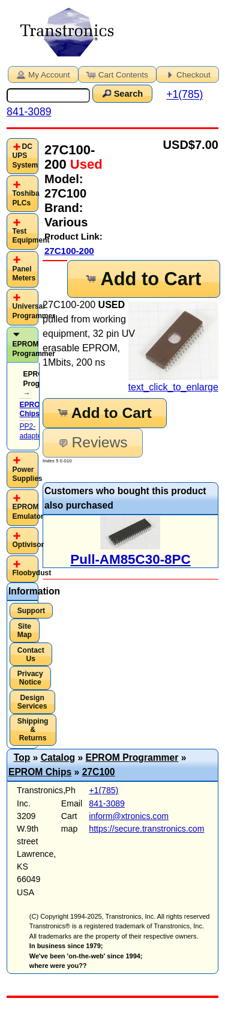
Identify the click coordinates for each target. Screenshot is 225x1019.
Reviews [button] (92, 442)
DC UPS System (25, 155)
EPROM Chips (39, 772)
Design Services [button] (32, 702)
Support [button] (31, 610)
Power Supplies (27, 474)
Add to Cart (143, 278)
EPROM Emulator (27, 512)
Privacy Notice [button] (30, 678)
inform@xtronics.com (129, 816)
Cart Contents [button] (116, 73)
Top (22, 757)
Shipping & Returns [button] (33, 729)
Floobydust (31, 573)
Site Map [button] (24, 630)
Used (85, 164)
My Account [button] (42, 73)
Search (121, 93)
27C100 (98, 772)
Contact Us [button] (30, 654)
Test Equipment (30, 236)
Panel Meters (23, 274)
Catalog (58, 757)
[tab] (22, 156)
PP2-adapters (33, 431)
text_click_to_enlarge (173, 346)
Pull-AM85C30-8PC (130, 559)
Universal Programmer (33, 311)
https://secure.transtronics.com (146, 828)
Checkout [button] (187, 73)
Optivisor (28, 544)
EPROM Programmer (33, 349)
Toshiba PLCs (25, 198)
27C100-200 (69, 251)
